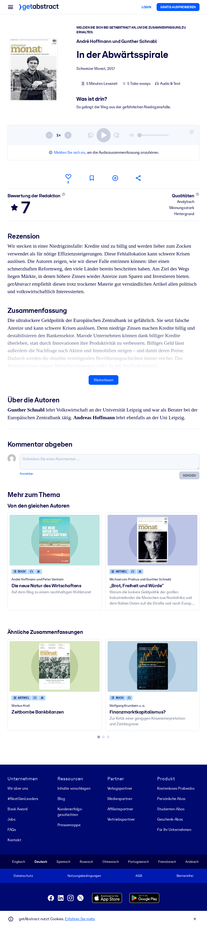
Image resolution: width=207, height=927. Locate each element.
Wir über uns (18, 788)
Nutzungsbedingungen (84, 876)
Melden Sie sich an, (70, 152)
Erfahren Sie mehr (79, 919)
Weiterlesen (103, 380)
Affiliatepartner (120, 809)
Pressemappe (69, 825)
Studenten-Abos (170, 809)
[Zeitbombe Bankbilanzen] (55, 666)
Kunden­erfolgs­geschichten (70, 812)
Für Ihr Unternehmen (174, 829)
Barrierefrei (185, 876)
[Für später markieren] (91, 178)
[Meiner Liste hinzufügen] (115, 178)
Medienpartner (119, 798)
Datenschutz (23, 876)
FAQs (12, 829)
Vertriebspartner (121, 819)
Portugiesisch (138, 861)
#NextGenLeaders (23, 798)
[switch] (104, 135)
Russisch (86, 861)
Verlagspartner (119, 788)
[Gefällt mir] (68, 178)
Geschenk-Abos (170, 819)
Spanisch (63, 861)
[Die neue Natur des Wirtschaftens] (55, 540)
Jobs (11, 819)
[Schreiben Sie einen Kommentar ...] (109, 462)
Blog (61, 798)
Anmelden (26, 473)
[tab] (98, 737)
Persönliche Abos (171, 798)
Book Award (18, 809)
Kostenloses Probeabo (175, 788)
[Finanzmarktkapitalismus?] (153, 666)
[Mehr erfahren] (63, 194)
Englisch (18, 861)
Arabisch (192, 861)
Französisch (167, 861)
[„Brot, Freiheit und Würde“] (153, 540)
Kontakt (14, 840)
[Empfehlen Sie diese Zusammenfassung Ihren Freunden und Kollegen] (138, 178)
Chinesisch (110, 861)
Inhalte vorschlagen (73, 788)
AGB (138, 876)
